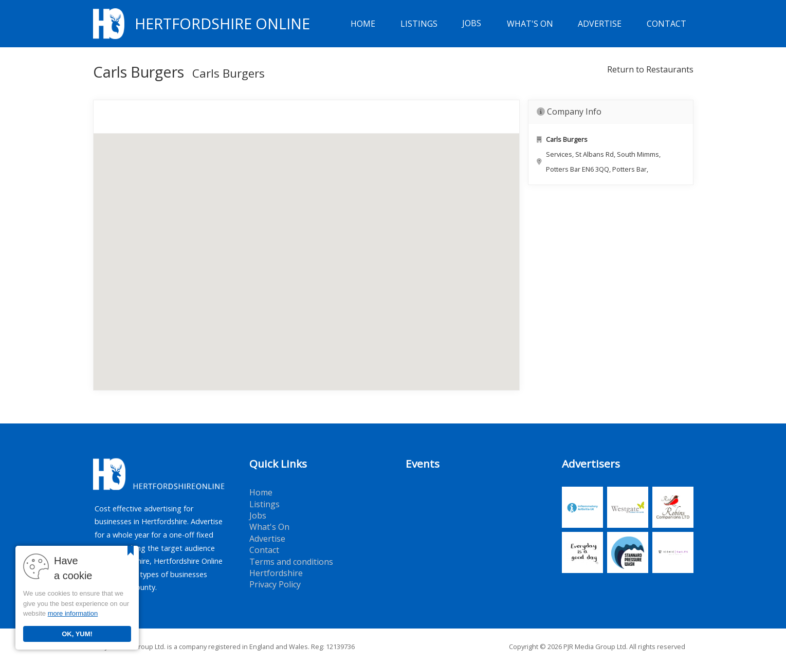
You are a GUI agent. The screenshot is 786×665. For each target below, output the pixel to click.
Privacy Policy (275, 584)
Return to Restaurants (650, 69)
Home (363, 23)
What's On (530, 23)
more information (73, 613)
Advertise (600, 23)
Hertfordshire (276, 573)
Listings (418, 23)
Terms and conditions (291, 561)
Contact (666, 23)
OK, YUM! (77, 634)
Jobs (471, 23)
